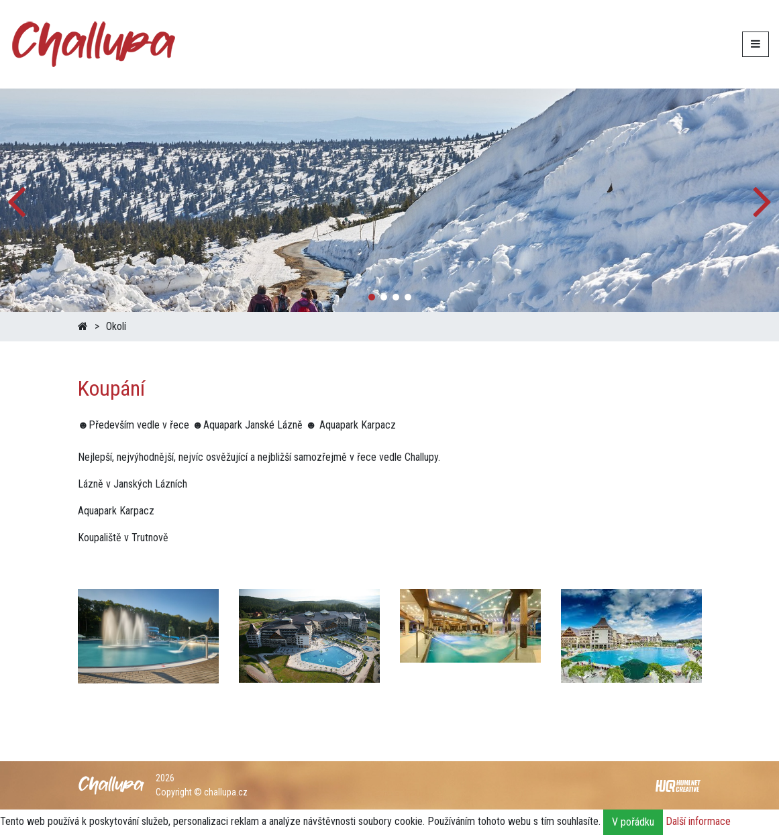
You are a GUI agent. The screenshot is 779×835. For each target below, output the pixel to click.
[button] (763, 200)
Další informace (698, 822)
